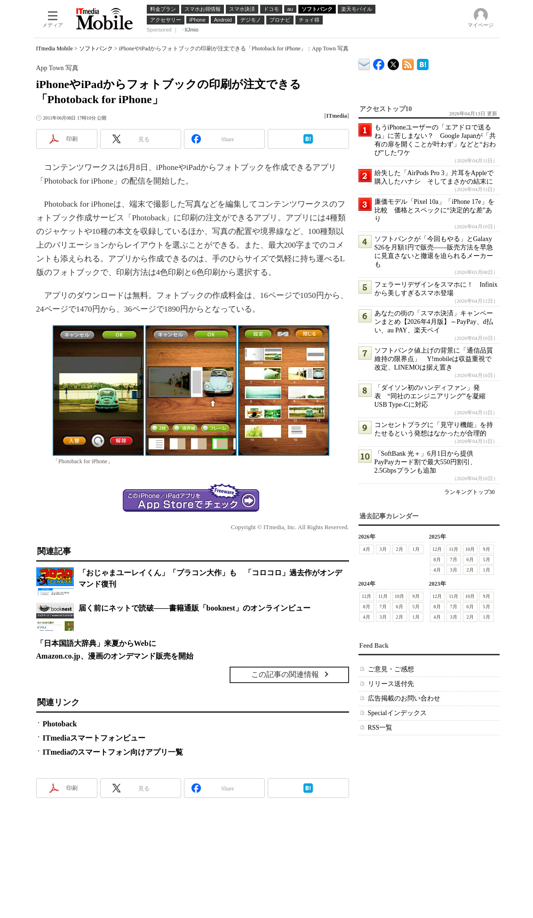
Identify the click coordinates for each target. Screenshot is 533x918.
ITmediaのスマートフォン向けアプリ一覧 (113, 752)
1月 (416, 549)
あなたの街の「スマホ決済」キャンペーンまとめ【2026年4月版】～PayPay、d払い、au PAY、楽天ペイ (433, 322)
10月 (470, 549)
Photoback (60, 724)
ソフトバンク (96, 48)
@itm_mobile (393, 62)
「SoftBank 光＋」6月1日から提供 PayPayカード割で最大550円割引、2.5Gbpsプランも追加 (427, 462)
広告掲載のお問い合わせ (404, 698)
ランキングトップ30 (469, 492)
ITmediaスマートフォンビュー (94, 738)
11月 (453, 549)
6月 (470, 559)
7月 (453, 559)
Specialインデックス (397, 713)
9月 (486, 549)
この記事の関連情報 (285, 674)
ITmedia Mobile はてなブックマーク (423, 63)
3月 (383, 549)
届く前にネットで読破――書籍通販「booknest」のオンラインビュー (194, 608)
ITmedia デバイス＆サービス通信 (364, 63)
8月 (437, 559)
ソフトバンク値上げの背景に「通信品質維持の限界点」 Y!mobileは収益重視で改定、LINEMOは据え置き (433, 359)
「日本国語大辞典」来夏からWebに (96, 643)
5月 (486, 559)
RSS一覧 (380, 727)
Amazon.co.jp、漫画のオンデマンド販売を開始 (114, 656)
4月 (366, 549)
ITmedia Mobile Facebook (379, 62)
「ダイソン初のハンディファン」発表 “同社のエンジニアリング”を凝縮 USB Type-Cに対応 (433, 396)
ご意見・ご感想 (391, 669)
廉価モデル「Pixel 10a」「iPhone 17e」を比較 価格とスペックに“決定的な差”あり (434, 210)
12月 (437, 549)
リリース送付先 (391, 683)
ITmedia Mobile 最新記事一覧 (408, 63)
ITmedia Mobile (54, 48)
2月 (399, 549)
